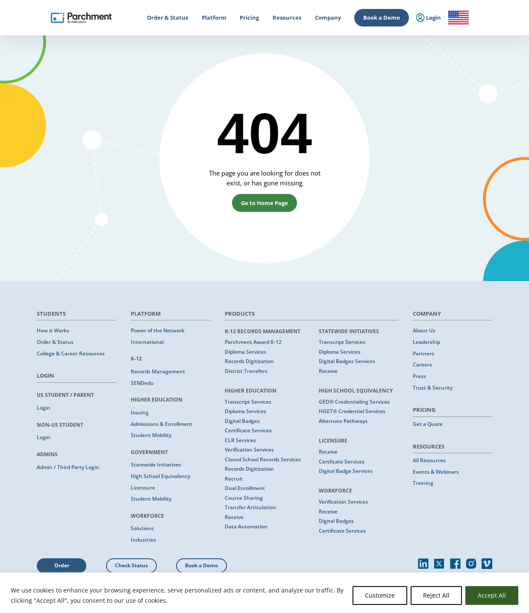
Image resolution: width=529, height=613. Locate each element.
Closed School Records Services (263, 459)
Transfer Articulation (250, 507)
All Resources (429, 460)
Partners (423, 353)
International (147, 342)
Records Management (158, 371)
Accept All (492, 595)
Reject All (436, 595)
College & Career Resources (71, 353)
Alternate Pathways (343, 421)
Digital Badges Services (347, 361)
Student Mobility (151, 435)
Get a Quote (428, 424)
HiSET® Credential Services (352, 411)
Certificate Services (248, 430)
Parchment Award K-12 (253, 342)
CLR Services (240, 440)
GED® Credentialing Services (354, 402)
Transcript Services (248, 402)
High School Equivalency (160, 476)
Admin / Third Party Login (68, 467)
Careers (422, 364)
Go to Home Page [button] (264, 203)
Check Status (131, 565)
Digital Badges (242, 421)
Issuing (140, 412)
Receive (234, 517)
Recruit (234, 478)
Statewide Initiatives (156, 464)
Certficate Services (341, 461)
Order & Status (55, 342)
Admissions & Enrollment (161, 424)
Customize (380, 595)
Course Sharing (244, 498)
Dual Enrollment (245, 488)
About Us (424, 330)
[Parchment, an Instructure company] (81, 18)
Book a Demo (381, 17)
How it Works (53, 330)
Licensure (143, 487)
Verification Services (249, 449)
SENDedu (142, 383)
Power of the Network (158, 330)
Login (43, 408)
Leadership (426, 342)
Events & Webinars (436, 472)
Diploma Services (245, 352)
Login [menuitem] (428, 18)
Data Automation (246, 526)
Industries (143, 540)
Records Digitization (249, 361)
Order (61, 565)
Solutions (142, 528)
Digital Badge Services (346, 471)
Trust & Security (433, 387)
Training (423, 483)
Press (419, 376)
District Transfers (246, 371)
